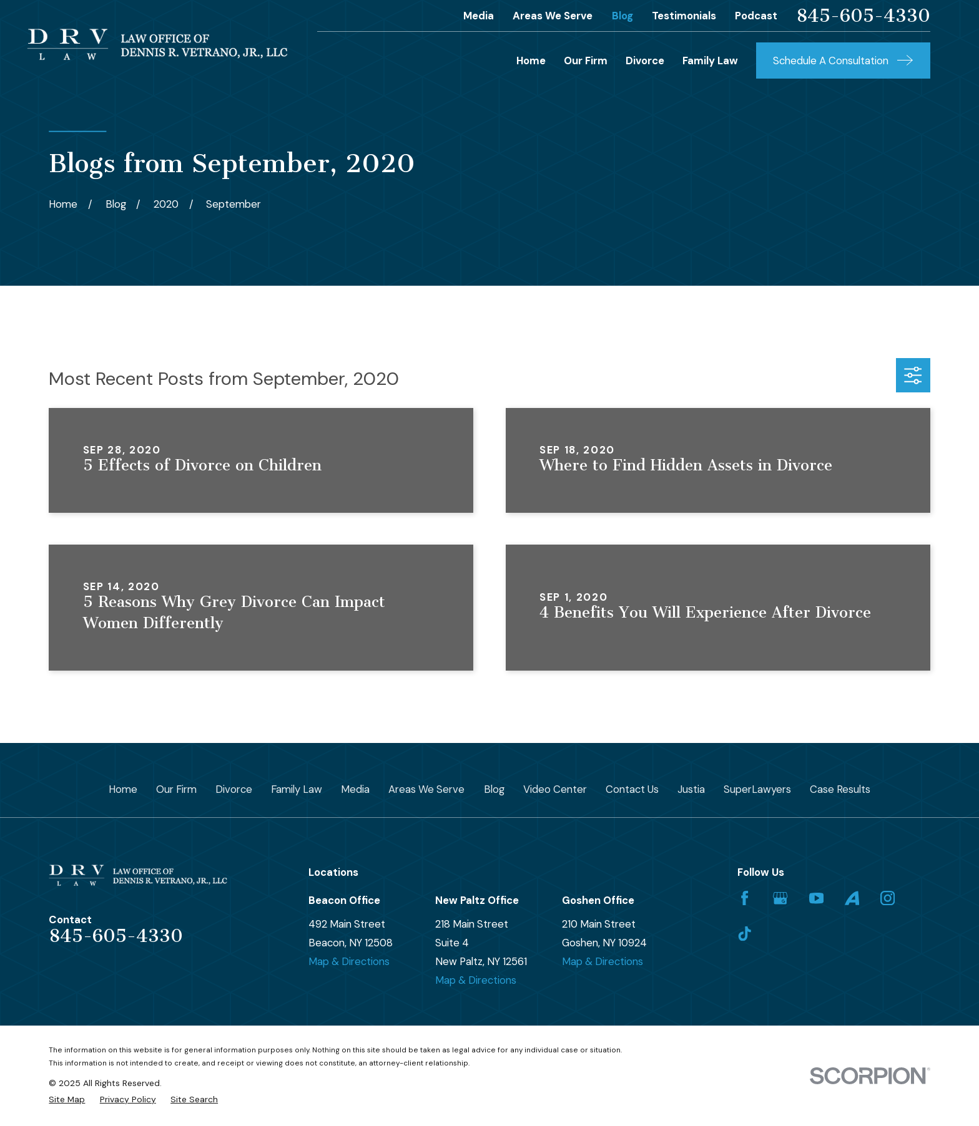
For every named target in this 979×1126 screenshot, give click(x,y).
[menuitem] (67, 1099)
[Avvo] (852, 898)
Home (123, 789)
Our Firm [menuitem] (586, 60)
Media (478, 15)
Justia (691, 789)
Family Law (296, 789)
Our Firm (176, 789)
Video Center (555, 789)
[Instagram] (887, 898)
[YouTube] (816, 898)
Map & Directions (349, 961)
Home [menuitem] (531, 60)
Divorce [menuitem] (645, 60)
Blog (622, 15)
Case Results (840, 789)
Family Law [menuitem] (710, 60)
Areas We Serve (553, 15)
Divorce (233, 789)
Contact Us (632, 789)
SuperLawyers (757, 789)
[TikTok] (744, 933)
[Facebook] (744, 898)
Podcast (756, 15)
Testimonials (684, 15)
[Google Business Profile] (780, 898)
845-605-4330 (863, 15)
